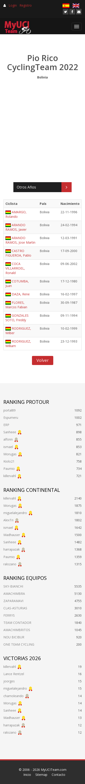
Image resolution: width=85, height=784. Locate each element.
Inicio (27, 774)
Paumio (9, 468)
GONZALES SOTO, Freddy (17, 317)
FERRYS (9, 615)
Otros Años (26, 187)
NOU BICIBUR (13, 637)
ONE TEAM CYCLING (18, 644)
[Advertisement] (42, 129)
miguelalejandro (15, 513)
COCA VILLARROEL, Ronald (15, 268)
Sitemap (41, 774)
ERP (6, 425)
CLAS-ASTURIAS (15, 608)
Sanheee (9, 432)
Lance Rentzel (13, 674)
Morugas (10, 454)
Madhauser (11, 535)
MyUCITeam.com (53, 769)
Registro (25, 5)
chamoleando (13, 696)
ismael (8, 447)
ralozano (9, 564)
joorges (9, 681)
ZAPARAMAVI (13, 601)
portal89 (9, 410)
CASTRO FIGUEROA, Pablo (18, 253)
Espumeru (10, 417)
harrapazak (11, 549)
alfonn (8, 439)
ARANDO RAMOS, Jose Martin (20, 240)
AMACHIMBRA (14, 593)
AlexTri (8, 520)
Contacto (58, 774)
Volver (42, 360)
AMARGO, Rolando (16, 214)
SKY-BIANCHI (13, 586)
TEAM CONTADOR (17, 622)
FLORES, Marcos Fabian (16, 304)
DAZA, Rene (21, 294)
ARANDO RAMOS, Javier (16, 227)
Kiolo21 (9, 461)
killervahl (9, 476)
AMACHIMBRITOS (16, 630)
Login (13, 5)
